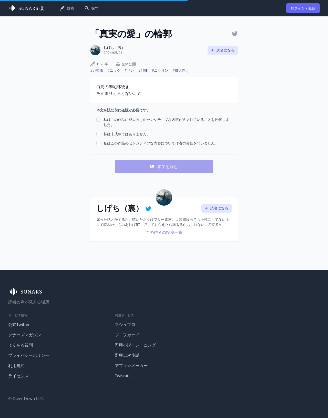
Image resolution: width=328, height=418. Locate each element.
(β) (26, 8)
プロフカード (127, 335)
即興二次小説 (127, 355)
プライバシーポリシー (28, 355)
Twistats (122, 376)
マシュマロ (125, 324)
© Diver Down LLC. (26, 398)
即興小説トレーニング (135, 345)
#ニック (113, 70)
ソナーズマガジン (24, 335)
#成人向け (180, 70)
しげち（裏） (114, 47)
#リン (129, 70)
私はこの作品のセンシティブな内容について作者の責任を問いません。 (161, 143)
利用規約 (16, 365)
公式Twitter (19, 324)
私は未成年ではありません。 (127, 133)
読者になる (222, 50)
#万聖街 (96, 70)
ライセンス (18, 376)
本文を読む (163, 166)
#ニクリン (160, 70)
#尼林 (143, 70)
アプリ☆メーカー (131, 365)
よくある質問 (20, 345)
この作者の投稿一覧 (164, 232)
